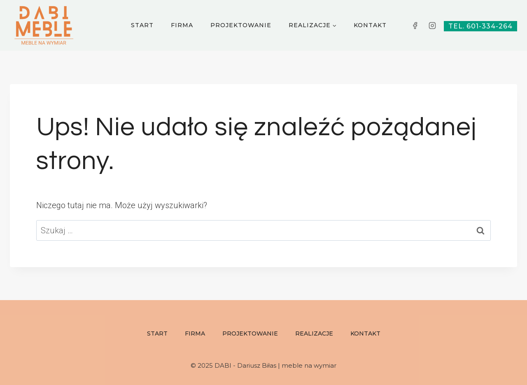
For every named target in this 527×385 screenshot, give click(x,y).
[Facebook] (415, 25)
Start (142, 25)
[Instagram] (432, 25)
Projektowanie (240, 25)
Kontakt (370, 25)
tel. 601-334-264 (480, 26)
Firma (182, 25)
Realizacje (314, 333)
